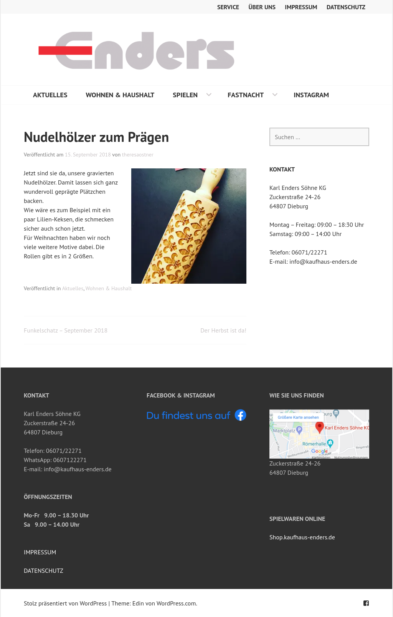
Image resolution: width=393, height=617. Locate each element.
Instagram (311, 94)
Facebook (366, 603)
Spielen (185, 94)
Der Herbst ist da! (223, 330)
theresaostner (138, 154)
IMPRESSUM (40, 552)
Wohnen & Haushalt (120, 94)
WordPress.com (176, 603)
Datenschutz (346, 7)
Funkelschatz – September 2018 (65, 330)
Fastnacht (246, 94)
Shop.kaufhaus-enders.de (302, 537)
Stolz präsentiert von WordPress (65, 603)
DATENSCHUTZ (43, 570)
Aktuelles (50, 94)
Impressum (301, 7)
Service (228, 7)
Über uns (262, 7)
